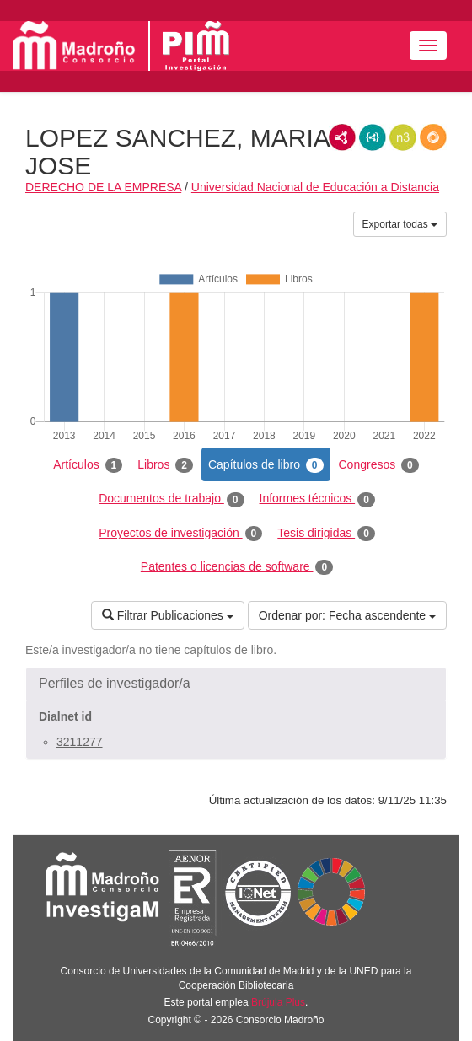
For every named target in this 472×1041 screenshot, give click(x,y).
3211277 (79, 742)
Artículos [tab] (87, 465)
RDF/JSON (433, 137)
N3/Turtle (402, 137)
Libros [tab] (165, 465)
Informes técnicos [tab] (317, 499)
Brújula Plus (278, 1002)
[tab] (236, 684)
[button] (236, 684)
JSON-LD (372, 137)
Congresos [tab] (379, 465)
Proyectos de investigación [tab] (180, 533)
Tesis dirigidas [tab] (326, 533)
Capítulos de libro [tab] (266, 465)
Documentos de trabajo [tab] (171, 499)
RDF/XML (342, 137)
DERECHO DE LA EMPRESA (103, 187)
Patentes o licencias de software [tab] (237, 567)
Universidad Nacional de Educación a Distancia (315, 187)
